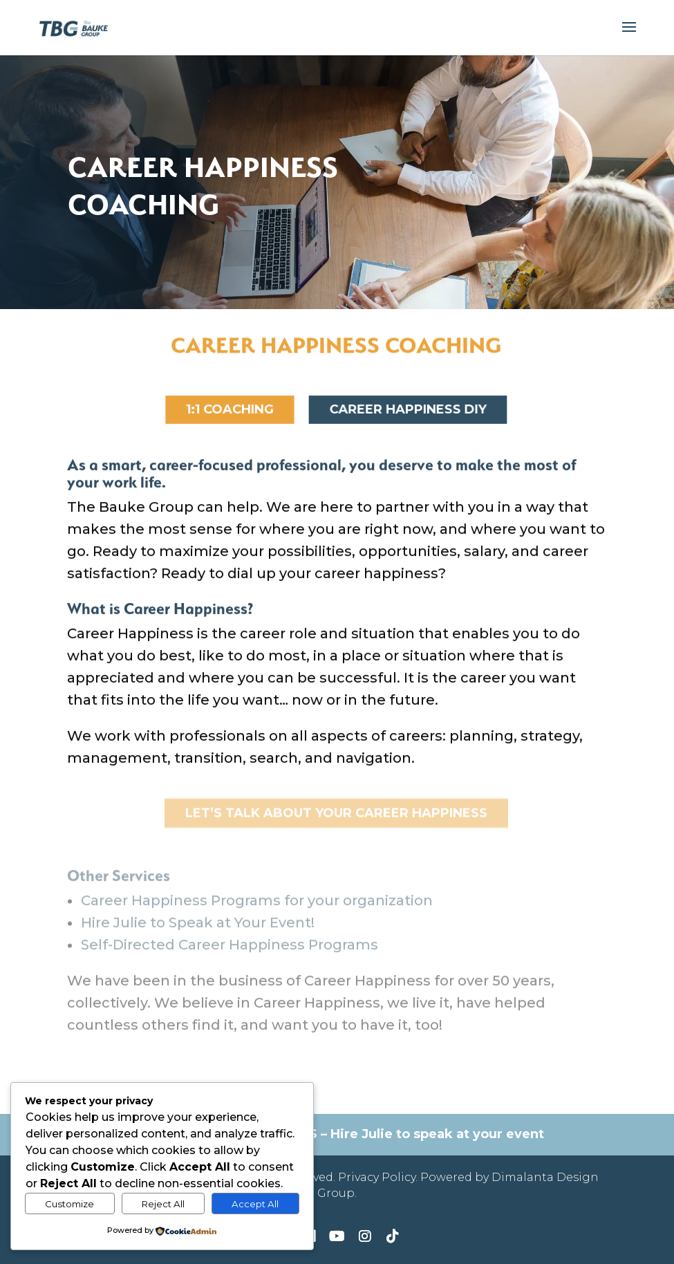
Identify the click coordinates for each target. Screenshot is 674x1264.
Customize (69, 1203)
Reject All (163, 1203)
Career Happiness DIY (407, 410)
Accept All (255, 1203)
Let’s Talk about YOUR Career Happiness (336, 814)
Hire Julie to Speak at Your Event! (198, 931)
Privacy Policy (376, 1177)
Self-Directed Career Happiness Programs (229, 953)
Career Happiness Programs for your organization (257, 909)
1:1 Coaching (229, 410)
